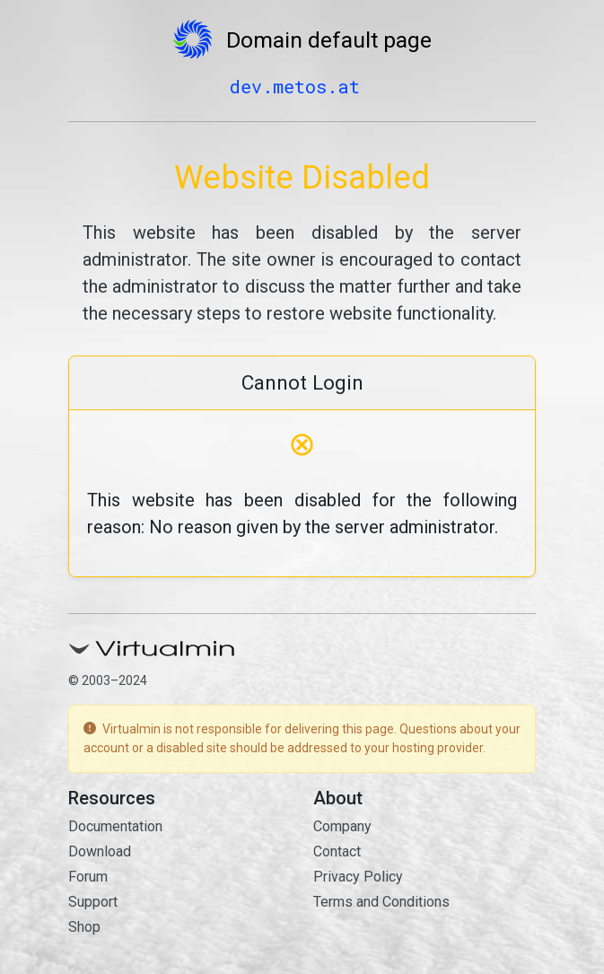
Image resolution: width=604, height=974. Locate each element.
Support (93, 901)
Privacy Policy (358, 876)
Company (342, 826)
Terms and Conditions (381, 901)
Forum (88, 876)
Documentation (115, 826)
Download (99, 851)
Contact (337, 851)
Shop (84, 926)
